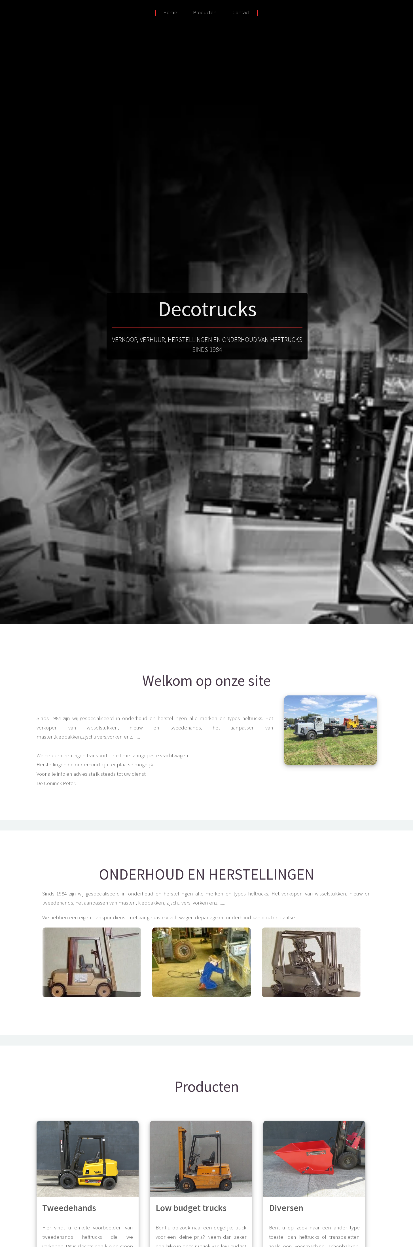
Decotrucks (207, 308)
